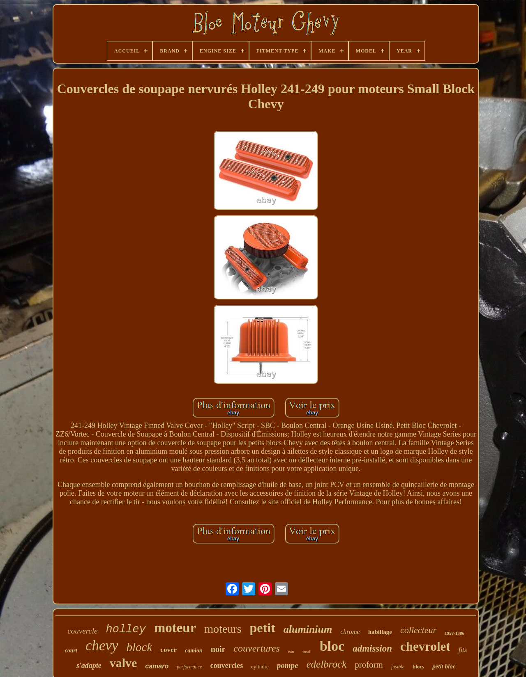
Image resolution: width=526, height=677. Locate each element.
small (306, 652)
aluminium (308, 629)
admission (372, 648)
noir (218, 649)
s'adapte (89, 665)
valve (123, 663)
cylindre (260, 666)
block (139, 647)
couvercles (226, 665)
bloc (332, 646)
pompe (287, 665)
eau (291, 651)
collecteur (418, 630)
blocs (418, 666)
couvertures (256, 648)
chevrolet (425, 646)
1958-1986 (454, 633)
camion (194, 650)
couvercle (82, 631)
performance (189, 667)
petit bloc (443, 666)
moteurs (222, 628)
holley (125, 629)
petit (262, 627)
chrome (350, 631)
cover (168, 650)
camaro (156, 666)
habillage (380, 632)
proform (369, 665)
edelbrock (326, 664)
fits (463, 650)
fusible (397, 667)
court (71, 650)
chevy (101, 646)
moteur (175, 627)
